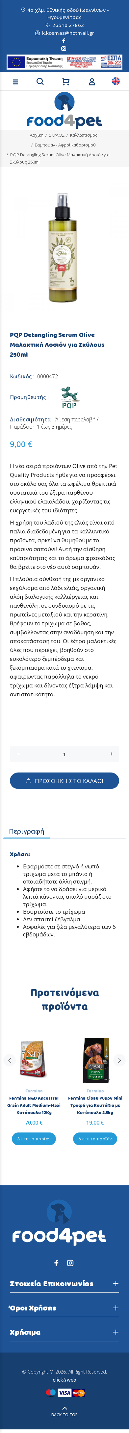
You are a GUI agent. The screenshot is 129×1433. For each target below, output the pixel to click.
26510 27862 (68, 25)
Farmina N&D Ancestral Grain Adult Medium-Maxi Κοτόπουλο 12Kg (34, 1105)
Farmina (34, 1091)
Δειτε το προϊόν (33, 1139)
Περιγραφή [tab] (26, 831)
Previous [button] (9, 1074)
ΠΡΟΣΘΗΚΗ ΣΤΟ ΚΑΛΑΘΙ (64, 781)
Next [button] (119, 1074)
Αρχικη (36, 135)
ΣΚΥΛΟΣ (56, 135)
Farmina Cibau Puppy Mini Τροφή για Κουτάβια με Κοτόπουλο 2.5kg (95, 1105)
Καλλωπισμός (83, 135)
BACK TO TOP (64, 1415)
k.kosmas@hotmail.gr (68, 33)
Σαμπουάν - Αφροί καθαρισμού (65, 145)
